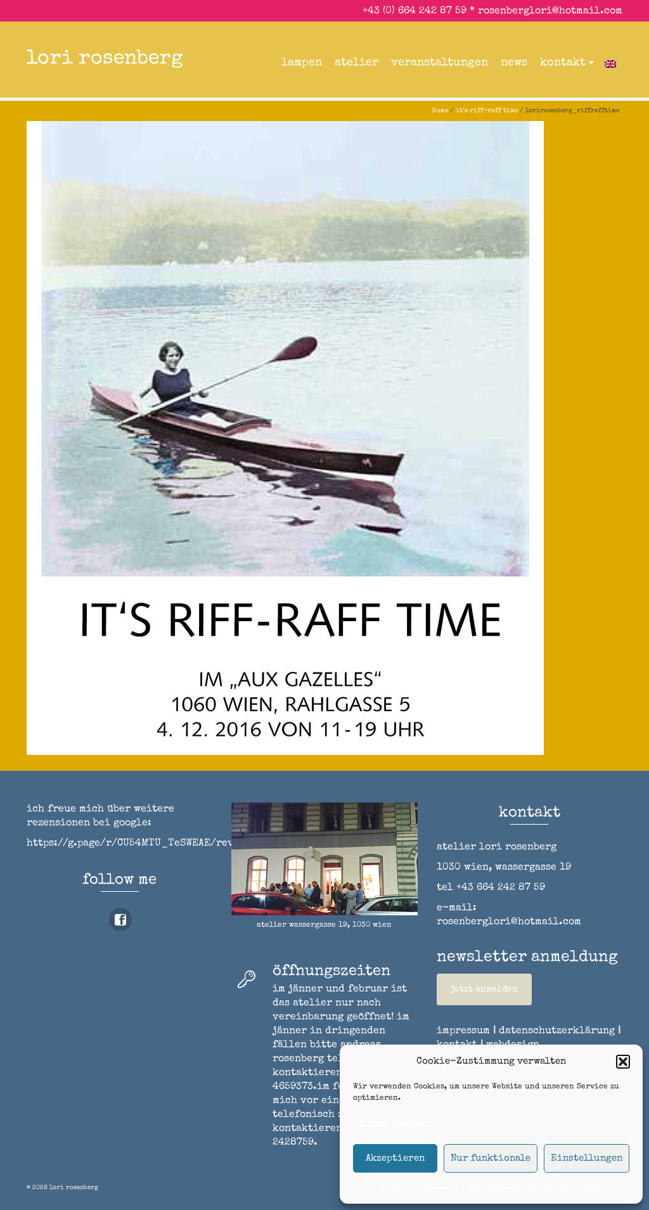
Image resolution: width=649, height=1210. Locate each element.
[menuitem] (610, 63)
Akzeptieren (395, 1158)
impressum (580, 1186)
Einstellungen (586, 1158)
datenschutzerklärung (557, 1031)
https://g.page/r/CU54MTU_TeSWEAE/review (139, 844)
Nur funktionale (490, 1158)
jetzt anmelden (484, 989)
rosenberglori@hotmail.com (550, 11)
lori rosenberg (105, 59)
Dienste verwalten (395, 1124)
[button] (623, 1061)
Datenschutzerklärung (509, 1186)
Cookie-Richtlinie (421, 1186)
